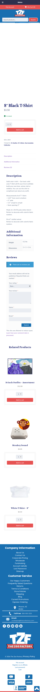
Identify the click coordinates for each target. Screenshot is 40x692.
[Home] (20, 16)
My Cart (30, 7)
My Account (10, 7)
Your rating (13, 283)
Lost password (20, 667)
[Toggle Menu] (2, 2)
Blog (20, 596)
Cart (20, 670)
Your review (13, 291)
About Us (20, 552)
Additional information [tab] (12, 162)
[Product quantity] (9, 124)
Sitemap (20, 571)
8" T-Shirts (21, 143)
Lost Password (20, 568)
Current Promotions (20, 599)
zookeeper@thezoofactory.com (23, 621)
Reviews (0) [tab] (8, 167)
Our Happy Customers (20, 580)
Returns (20, 586)
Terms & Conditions (20, 588)
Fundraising (20, 563)
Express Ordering (20, 602)
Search (33, 20)
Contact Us (20, 555)
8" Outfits (14, 143)
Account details (20, 566)
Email (11, 316)
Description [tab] (8, 156)
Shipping (20, 594)
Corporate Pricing (20, 558)
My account (20, 662)
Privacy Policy (29, 656)
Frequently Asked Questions (20, 583)
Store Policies (20, 591)
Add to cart (20, 130)
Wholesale (20, 560)
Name (11, 307)
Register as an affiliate (20, 665)
